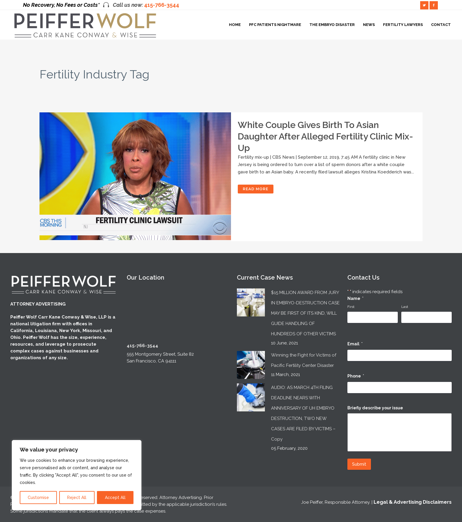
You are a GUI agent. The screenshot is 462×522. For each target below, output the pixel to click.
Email (355, 343)
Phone (355, 375)
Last (404, 306)
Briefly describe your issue (375, 407)
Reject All (76, 497)
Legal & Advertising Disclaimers (413, 501)
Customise (38, 497)
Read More (255, 189)
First (350, 306)
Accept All (115, 497)
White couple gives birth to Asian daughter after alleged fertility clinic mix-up (325, 136)
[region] (76, 475)
